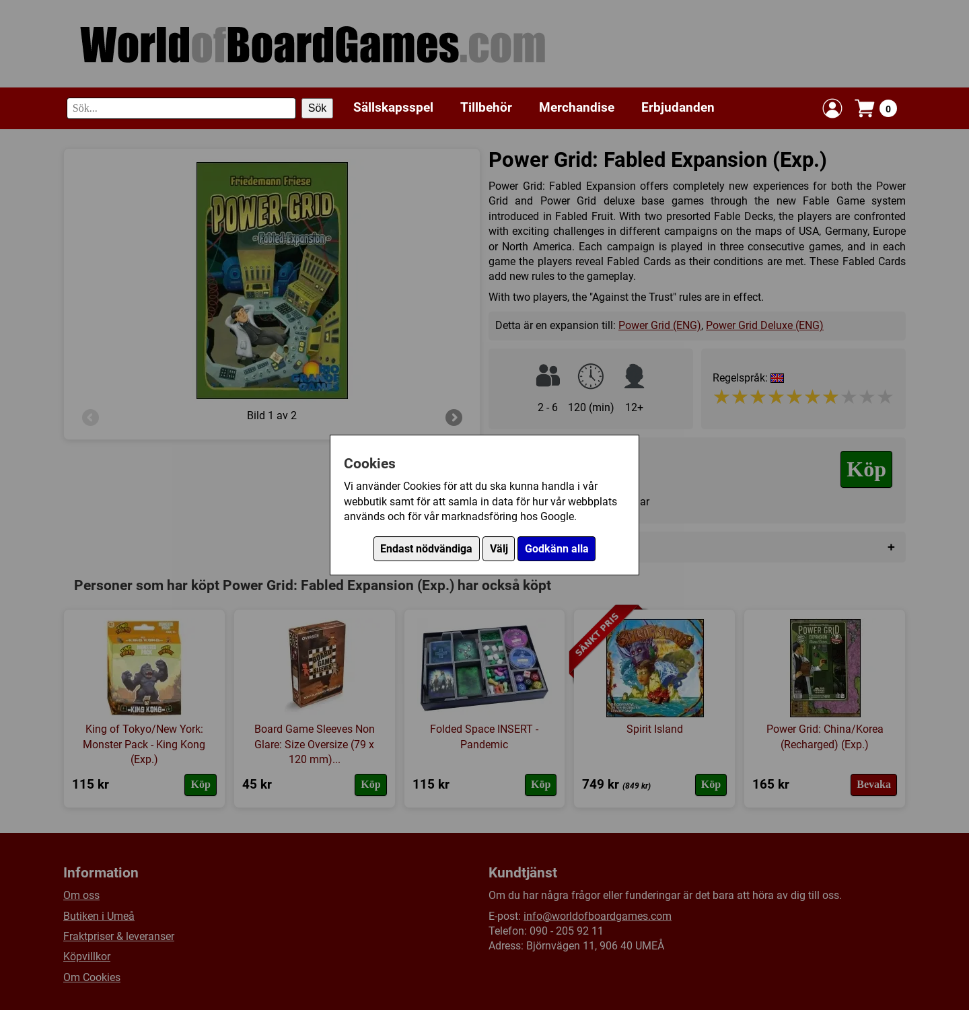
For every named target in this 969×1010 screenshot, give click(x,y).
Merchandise (576, 107)
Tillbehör (486, 107)
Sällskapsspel (393, 107)
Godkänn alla (557, 548)
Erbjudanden (678, 107)
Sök (317, 108)
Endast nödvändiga (426, 548)
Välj (499, 548)
